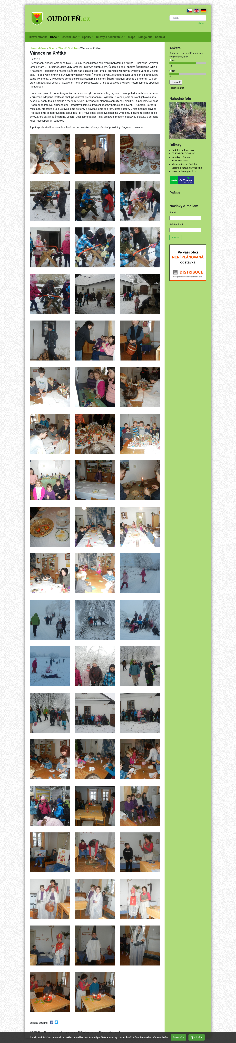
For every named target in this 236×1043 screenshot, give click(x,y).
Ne (172, 71)
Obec (52, 48)
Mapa (132, 37)
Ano (172, 60)
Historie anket (176, 88)
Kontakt (160, 37)
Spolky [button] (86, 37)
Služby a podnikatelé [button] (109, 37)
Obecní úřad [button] (69, 37)
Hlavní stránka (39, 37)
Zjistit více (196, 1037)
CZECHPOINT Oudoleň (183, 153)
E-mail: (173, 212)
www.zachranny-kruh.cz (184, 171)
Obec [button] (53, 37)
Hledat (201, 23)
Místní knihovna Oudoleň (184, 164)
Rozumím (178, 1037)
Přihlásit (175, 237)
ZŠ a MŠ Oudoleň (68, 48)
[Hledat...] (187, 18)
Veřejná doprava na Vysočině (187, 167)
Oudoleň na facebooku (183, 150)
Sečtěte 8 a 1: (176, 224)
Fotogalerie (146, 37)
